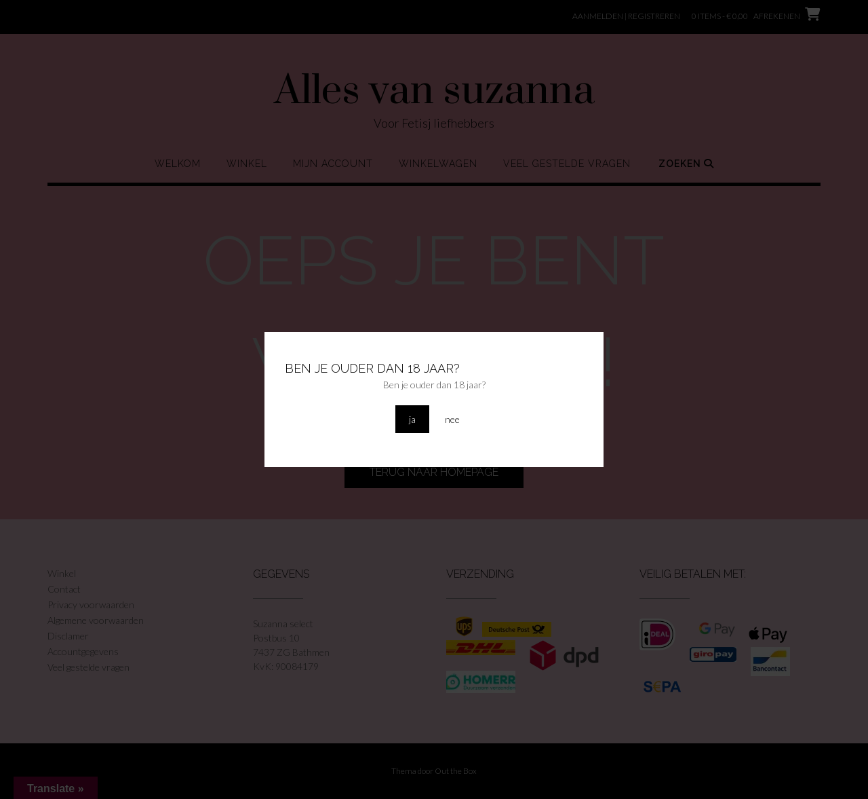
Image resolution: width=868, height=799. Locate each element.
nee (452, 419)
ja (412, 419)
